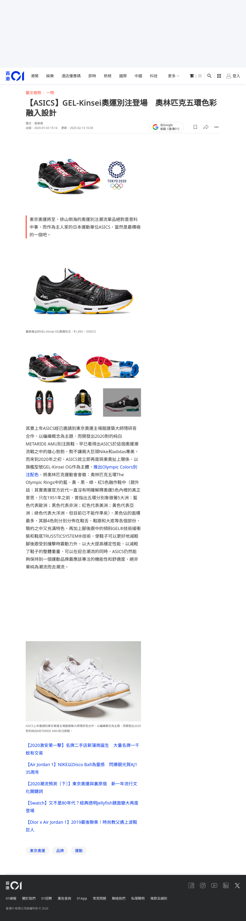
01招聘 (46, 898)
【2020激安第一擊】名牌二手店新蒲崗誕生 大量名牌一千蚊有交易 (82, 749)
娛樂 (50, 76)
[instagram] (203, 885)
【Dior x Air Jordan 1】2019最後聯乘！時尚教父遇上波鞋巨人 (81, 826)
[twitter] (237, 885)
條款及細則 (158, 898)
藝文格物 (33, 92)
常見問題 (99, 898)
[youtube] (214, 885)
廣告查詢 (64, 898)
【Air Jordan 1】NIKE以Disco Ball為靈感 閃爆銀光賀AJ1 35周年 (81, 768)
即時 (92, 76)
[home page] (15, 76)
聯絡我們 (118, 898)
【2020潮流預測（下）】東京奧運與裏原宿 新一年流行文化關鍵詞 (81, 787)
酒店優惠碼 (71, 76)
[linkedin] (226, 885)
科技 (154, 76)
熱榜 (107, 76)
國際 (123, 76)
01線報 (11, 898)
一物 (50, 92)
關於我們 (29, 898)
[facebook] (191, 885)
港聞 (34, 76)
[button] (195, 127)
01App (82, 898)
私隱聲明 (138, 898)
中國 (138, 76)
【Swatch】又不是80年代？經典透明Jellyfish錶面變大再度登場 (82, 806)
